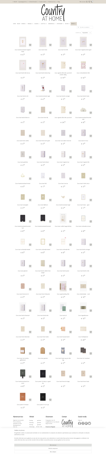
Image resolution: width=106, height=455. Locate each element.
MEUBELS (30, 23)
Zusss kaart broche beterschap (43, 73)
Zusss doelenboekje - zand (83, 294)
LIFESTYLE (44, 23)
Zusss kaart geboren (23, 271)
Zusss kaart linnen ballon (43, 337)
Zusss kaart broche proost (63, 271)
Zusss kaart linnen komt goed (43, 140)
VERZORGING (52, 23)
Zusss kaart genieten (43, 358)
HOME (14, 23)
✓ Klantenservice (51, 1)
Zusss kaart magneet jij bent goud (83, 49)
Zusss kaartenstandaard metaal (22, 183)
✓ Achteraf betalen (32, 1)
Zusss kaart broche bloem (43, 162)
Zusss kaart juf (63, 315)
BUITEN (67, 23)
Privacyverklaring (17, 422)
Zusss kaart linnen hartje (83, 381)
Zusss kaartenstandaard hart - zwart (23, 382)
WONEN (23, 23)
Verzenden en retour (17, 423)
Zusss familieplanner (83, 337)
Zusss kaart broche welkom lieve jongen (42, 271)
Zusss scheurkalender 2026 (83, 73)
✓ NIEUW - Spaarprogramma (20, 1)
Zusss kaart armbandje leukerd (43, 249)
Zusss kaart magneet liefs (83, 162)
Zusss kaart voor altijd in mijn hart (63, 140)
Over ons (15, 426)
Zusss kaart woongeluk (22, 205)
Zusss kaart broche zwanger (63, 96)
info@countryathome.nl (67, 434)
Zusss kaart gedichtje (23, 162)
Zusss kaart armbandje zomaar (83, 226)
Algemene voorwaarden (18, 420)
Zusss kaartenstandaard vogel (43, 96)
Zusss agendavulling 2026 (63, 294)
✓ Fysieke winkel (42, 1)
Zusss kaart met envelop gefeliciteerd (23, 359)
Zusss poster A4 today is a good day (42, 382)
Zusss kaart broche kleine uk (22, 117)
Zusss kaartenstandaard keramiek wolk (83, 118)
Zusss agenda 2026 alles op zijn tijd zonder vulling (63, 73)
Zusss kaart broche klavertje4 (23, 315)
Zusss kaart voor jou (63, 183)
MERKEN (73, 23)
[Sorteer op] (86, 32)
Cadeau (14, 435)
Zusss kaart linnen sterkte (23, 140)
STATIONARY (60, 23)
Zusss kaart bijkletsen (43, 205)
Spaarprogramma (17, 433)
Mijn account (84, 2)
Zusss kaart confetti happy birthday (63, 226)
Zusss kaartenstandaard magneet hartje (23, 50)
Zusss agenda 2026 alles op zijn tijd (63, 117)
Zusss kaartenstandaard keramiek (43, 226)
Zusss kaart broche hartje (83, 96)
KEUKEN (37, 23)
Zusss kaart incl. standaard (83, 358)
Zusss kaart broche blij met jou (23, 73)
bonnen (18, 435)
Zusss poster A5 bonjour (22, 404)
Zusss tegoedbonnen (83, 315)
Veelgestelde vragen (17, 428)
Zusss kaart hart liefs (63, 49)
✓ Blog (58, 1)
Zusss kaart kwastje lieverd (63, 337)
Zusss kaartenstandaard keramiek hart (23, 227)
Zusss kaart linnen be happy (63, 381)
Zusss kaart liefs (43, 183)
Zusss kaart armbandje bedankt (22, 249)
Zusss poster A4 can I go (43, 404)
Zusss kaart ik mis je (83, 140)
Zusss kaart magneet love (63, 162)
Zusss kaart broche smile (83, 271)
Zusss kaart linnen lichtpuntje (43, 294)
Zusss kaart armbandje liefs (63, 249)
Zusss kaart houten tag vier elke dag (63, 359)
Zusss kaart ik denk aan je (83, 183)
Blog (14, 437)
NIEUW (18, 23)
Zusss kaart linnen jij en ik (23, 294)
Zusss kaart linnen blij (43, 117)
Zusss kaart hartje (43, 49)
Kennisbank (15, 430)
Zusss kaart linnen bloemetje (22, 337)
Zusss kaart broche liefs (42, 315)
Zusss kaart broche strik (22, 96)
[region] (43, 449)
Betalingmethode (17, 425)
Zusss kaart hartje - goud (83, 205)
